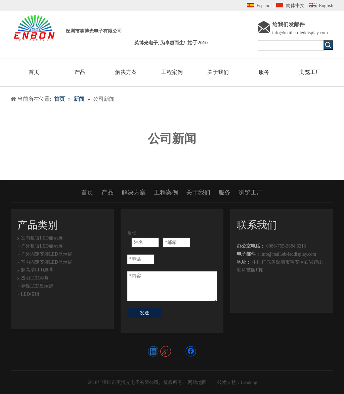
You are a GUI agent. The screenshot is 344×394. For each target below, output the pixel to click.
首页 (87, 192)
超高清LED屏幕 (37, 269)
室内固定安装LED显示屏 (46, 262)
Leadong (249, 382)
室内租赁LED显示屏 (42, 237)
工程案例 (166, 192)
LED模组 (30, 294)
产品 (107, 192)
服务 (224, 192)
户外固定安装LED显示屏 (46, 254)
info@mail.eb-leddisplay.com (300, 32)
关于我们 (198, 192)
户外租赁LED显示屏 (42, 246)
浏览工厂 (251, 192)
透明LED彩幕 (35, 277)
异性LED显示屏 (37, 286)
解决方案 (134, 192)
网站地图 (197, 382)
